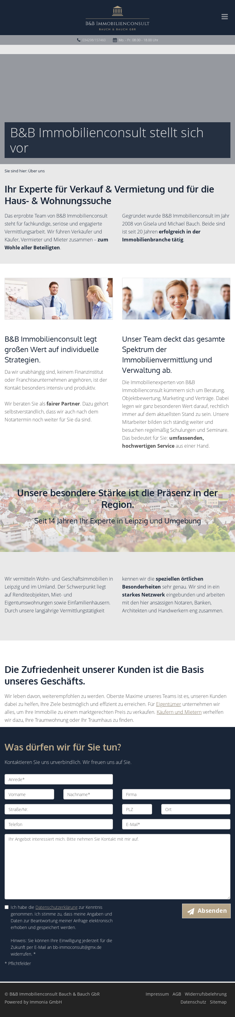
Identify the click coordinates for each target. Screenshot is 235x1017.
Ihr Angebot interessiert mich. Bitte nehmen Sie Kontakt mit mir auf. (117, 866)
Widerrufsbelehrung (206, 994)
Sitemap (218, 1002)
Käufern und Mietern (179, 712)
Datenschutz (193, 1002)
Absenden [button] (212, 911)
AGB (177, 994)
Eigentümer (168, 704)
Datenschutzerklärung (56, 907)
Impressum (157, 994)
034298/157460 (94, 40)
